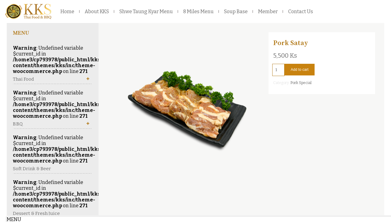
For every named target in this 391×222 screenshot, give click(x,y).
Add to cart (299, 69)
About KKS (97, 11)
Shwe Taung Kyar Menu (146, 11)
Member (268, 11)
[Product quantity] (278, 70)
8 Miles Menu (198, 11)
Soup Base (236, 11)
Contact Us (300, 11)
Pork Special (301, 83)
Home (67, 11)
